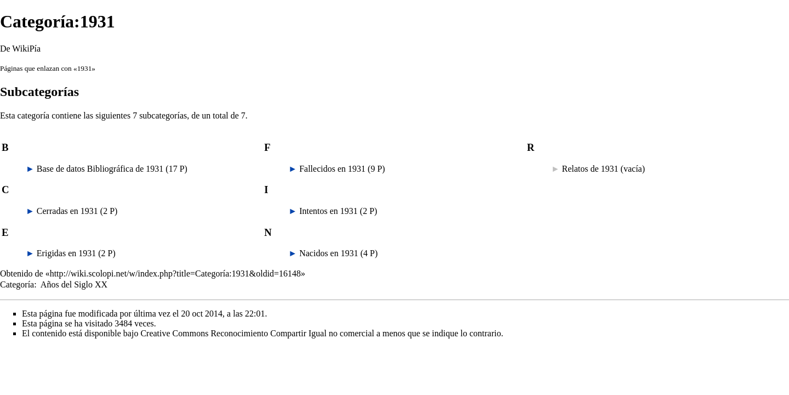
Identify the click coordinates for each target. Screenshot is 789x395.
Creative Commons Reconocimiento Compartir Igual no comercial (257, 333)
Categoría (17, 284)
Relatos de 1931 (590, 168)
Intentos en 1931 (328, 211)
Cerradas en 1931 (67, 211)
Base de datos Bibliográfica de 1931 (100, 168)
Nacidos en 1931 (328, 253)
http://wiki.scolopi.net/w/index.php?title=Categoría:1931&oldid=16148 (175, 273)
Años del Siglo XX (74, 284)
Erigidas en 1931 (66, 253)
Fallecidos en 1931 (332, 168)
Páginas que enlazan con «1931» (47, 68)
